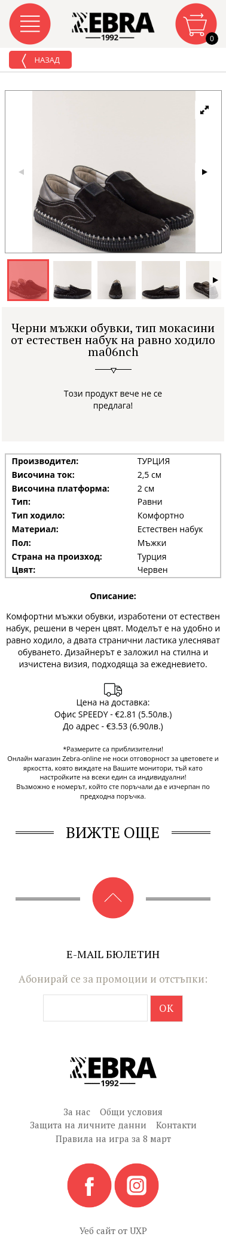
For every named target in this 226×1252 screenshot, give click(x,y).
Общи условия (131, 1112)
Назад (40, 61)
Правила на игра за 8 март (113, 1138)
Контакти (176, 1125)
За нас (76, 1112)
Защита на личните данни (88, 1125)
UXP (138, 1230)
